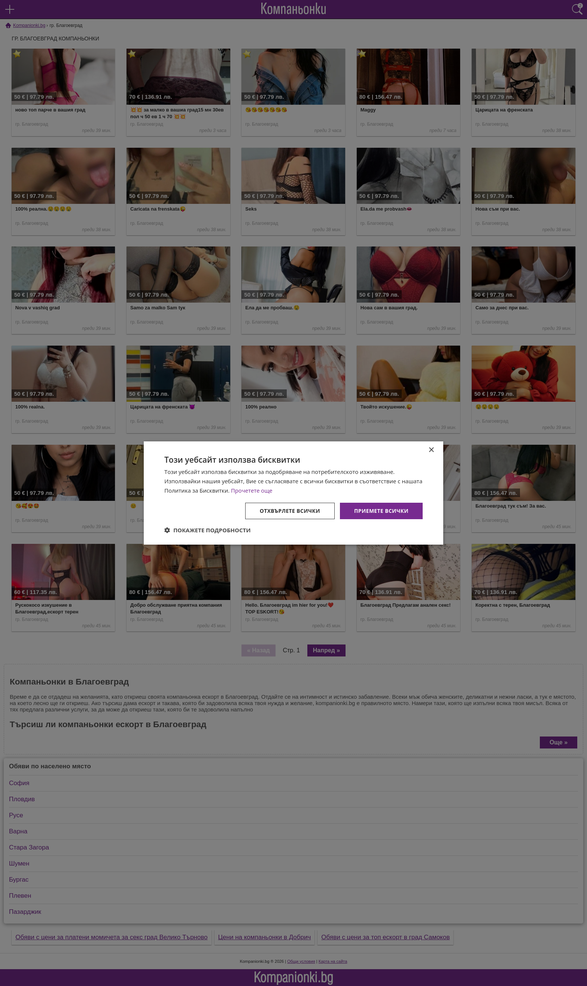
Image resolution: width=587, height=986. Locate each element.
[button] (207, 530)
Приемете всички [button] (381, 510)
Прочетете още (252, 490)
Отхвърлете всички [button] (289, 510)
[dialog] (293, 493)
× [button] (431, 450)
